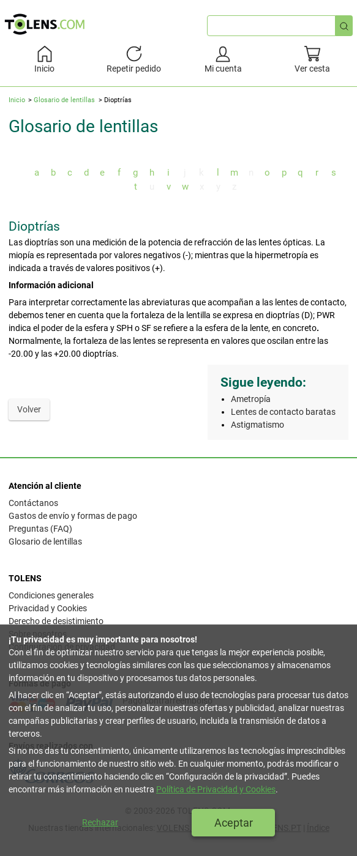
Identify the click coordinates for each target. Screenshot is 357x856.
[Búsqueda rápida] (344, 25)
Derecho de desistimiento (56, 621)
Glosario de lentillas (64, 100)
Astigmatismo (257, 425)
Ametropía (251, 399)
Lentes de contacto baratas (283, 412)
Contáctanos (33, 503)
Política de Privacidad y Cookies (216, 789)
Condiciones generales (51, 595)
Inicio (17, 100)
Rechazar (100, 822)
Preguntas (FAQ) (40, 529)
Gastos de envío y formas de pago (73, 516)
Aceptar (233, 822)
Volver (29, 409)
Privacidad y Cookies (48, 608)
